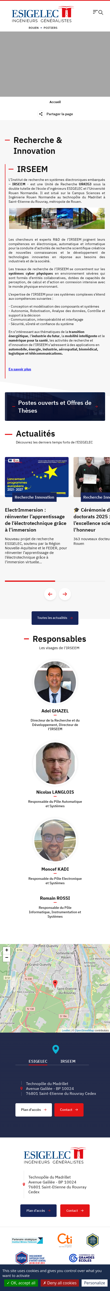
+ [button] (6, 950)
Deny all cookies (60, 1283)
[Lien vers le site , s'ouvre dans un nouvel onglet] (93, 1240)
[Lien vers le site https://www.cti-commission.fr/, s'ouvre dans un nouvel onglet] (65, 1240)
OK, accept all (21, 1283)
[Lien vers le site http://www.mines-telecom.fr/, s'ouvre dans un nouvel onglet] (27, 1240)
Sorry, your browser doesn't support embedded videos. (55, 64)
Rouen (34, 28)
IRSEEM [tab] (68, 1061)
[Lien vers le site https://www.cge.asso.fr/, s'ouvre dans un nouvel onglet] (81, 1258)
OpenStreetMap (84, 1030)
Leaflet (66, 1030)
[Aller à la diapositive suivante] (65, 594)
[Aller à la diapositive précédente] (50, 594)
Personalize (94, 1283)
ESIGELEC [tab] (38, 1061)
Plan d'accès (34, 1109)
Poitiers (50, 28)
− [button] (6, 958)
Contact (69, 1109)
